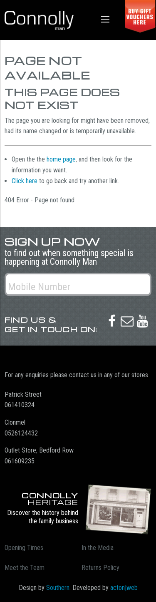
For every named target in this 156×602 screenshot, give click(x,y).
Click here (24, 181)
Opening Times (24, 548)
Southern (57, 588)
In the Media (98, 548)
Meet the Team (25, 568)
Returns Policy (100, 568)
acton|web (124, 588)
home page (61, 159)
